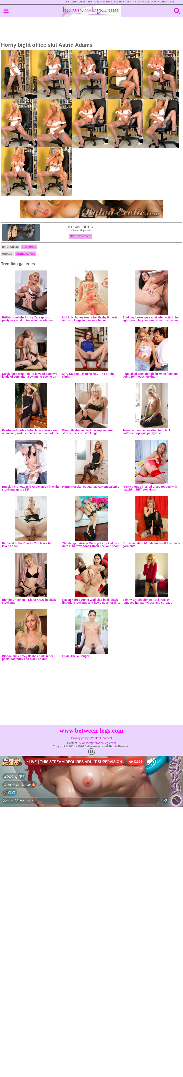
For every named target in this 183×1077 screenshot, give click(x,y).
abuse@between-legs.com (99, 743)
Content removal (101, 738)
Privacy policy (80, 738)
